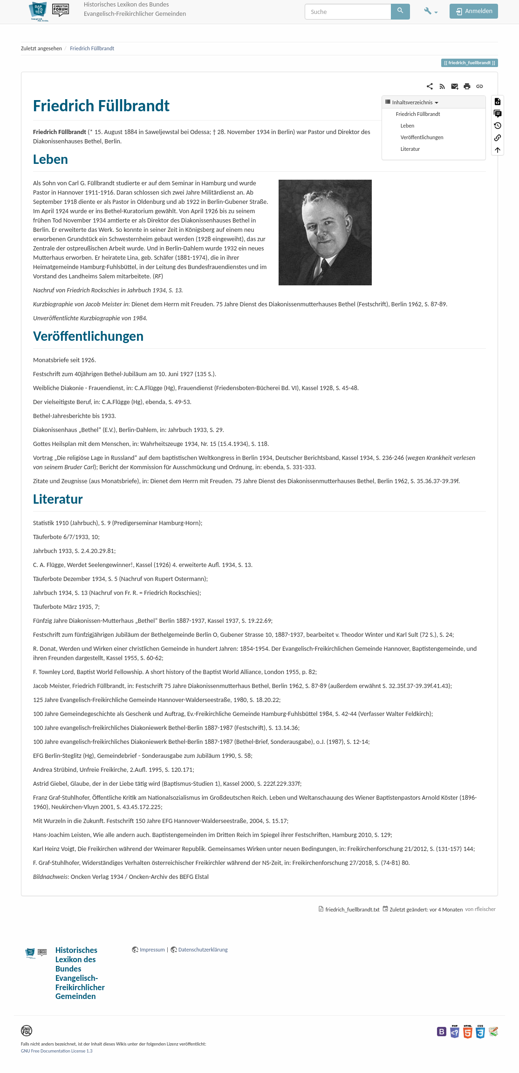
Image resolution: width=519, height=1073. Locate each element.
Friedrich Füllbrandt (92, 48)
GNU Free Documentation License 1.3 (56, 1051)
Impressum (152, 949)
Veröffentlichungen (422, 137)
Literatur (410, 149)
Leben (407, 125)
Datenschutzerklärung (203, 949)
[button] (431, 12)
